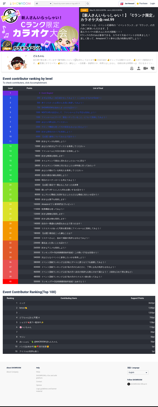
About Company (12, 372)
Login (152, 3)
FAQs (38, 372)
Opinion (39, 385)
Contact (39, 382)
